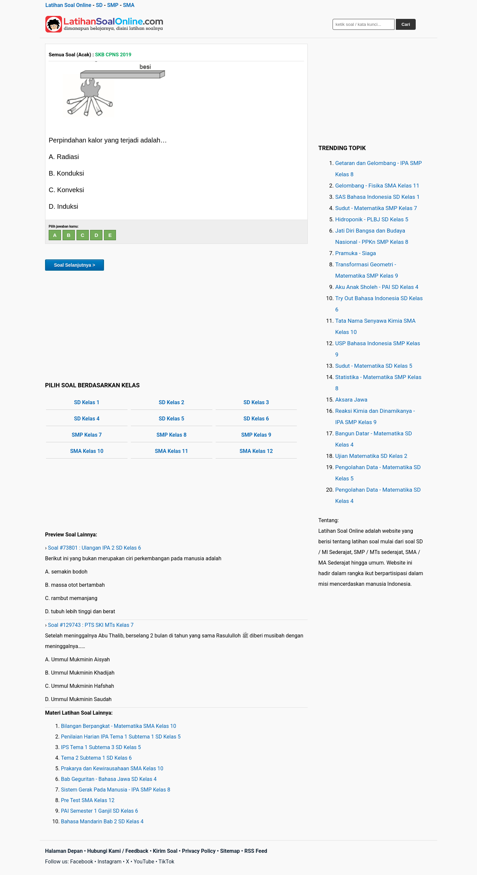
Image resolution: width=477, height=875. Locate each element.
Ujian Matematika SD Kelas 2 (371, 456)
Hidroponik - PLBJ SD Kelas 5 (371, 219)
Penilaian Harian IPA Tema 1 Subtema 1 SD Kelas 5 (121, 737)
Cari (405, 24)
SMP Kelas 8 (171, 435)
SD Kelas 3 (256, 402)
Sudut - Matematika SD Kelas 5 (373, 365)
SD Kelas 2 (171, 402)
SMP (112, 5)
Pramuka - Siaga (355, 253)
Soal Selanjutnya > (74, 265)
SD (99, 5)
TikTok (167, 861)
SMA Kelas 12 (256, 451)
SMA (128, 5)
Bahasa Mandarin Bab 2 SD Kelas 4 (102, 821)
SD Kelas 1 (87, 402)
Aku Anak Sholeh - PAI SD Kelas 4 (376, 287)
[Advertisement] (176, 325)
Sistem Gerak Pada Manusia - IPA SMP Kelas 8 (115, 790)
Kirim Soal (165, 851)
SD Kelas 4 (87, 418)
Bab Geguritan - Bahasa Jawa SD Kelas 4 (109, 779)
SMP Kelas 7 (87, 435)
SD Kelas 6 (256, 418)
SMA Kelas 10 (86, 451)
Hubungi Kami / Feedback (117, 851)
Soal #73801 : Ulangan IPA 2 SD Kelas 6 (94, 548)
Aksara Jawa (351, 399)
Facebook (81, 861)
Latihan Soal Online (68, 5)
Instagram (109, 861)
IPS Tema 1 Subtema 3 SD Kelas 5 (101, 747)
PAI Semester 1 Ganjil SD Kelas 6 (99, 811)
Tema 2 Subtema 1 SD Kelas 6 (96, 758)
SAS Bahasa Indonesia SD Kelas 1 (377, 196)
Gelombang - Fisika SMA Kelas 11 (377, 185)
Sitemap (230, 851)
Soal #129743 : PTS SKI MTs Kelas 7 (90, 625)
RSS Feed (255, 851)
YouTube (143, 861)
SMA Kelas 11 (171, 451)
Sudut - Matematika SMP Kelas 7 (376, 208)
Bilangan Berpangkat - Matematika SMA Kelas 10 (118, 726)
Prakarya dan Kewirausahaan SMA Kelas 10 (112, 768)
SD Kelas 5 (171, 418)
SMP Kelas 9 (256, 435)
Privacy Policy (198, 851)
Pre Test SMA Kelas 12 (87, 800)
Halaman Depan (64, 851)
